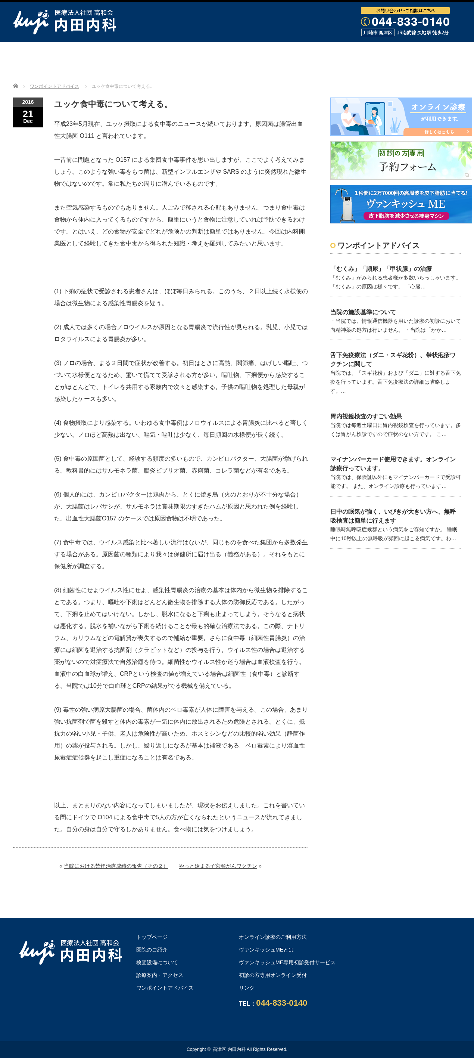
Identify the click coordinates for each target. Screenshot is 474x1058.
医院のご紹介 (152, 950)
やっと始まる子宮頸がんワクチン (218, 866)
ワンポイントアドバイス (392, 54)
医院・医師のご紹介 (139, 54)
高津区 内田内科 (229, 1049)
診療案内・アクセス (301, 54)
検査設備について (220, 54)
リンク (247, 988)
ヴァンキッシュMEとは (266, 950)
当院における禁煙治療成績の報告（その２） (116, 866)
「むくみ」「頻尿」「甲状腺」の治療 (381, 269)
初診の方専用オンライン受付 (273, 975)
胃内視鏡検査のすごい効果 (366, 416)
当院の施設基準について (363, 312)
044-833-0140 (281, 1003)
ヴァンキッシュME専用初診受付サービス (287, 962)
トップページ (65, 54)
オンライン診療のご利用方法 (237, 77)
